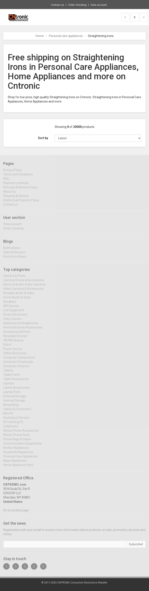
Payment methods (16, 185)
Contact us (57, 4)
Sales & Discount (14, 254)
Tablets (8, 373)
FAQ (6, 181)
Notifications (11, 250)
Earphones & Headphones (20, 325)
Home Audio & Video (17, 300)
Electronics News (14, 258)
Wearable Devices (15, 338)
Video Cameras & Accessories (23, 291)
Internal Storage (14, 403)
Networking (11, 407)
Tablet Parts (11, 377)
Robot (7, 347)
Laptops (8, 385)
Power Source (12, 351)
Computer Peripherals (18, 364)
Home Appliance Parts (18, 467)
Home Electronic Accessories (22, 330)
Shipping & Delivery (16, 198)
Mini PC (8, 416)
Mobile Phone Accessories (21, 433)
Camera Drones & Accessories (23, 282)
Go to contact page (16, 512)
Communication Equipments (22, 446)
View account (98, 4)
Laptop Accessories (16, 390)
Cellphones (10, 428)
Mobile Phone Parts (16, 437)
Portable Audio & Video (18, 295)
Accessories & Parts (16, 334)
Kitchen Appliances (16, 450)
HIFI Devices (11, 308)
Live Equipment (13, 312)
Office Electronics (15, 355)
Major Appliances (15, 463)
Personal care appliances (66, 36)
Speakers (9, 304)
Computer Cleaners (16, 368)
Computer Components (19, 360)
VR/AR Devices (13, 342)
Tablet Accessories (16, 381)
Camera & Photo (14, 278)
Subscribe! (136, 546)
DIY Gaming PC (13, 424)
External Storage (14, 398)
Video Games (12, 321)
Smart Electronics (15, 317)
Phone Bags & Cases (17, 441)
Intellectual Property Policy (21, 202)
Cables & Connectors (17, 411)
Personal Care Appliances (20, 459)
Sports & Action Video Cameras (24, 287)
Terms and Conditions (18, 177)
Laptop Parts (12, 394)
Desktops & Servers (16, 420)
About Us (9, 194)
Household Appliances (18, 454)
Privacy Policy (12, 172)
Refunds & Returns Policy (20, 189)
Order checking (77, 4)
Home (40, 36)
